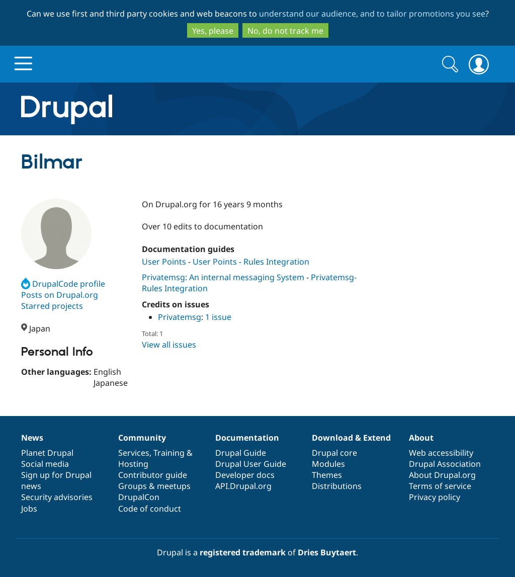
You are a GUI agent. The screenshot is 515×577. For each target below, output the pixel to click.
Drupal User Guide (250, 463)
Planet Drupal (47, 452)
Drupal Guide (240, 452)
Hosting (133, 463)
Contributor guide (152, 474)
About (421, 437)
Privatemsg (179, 316)
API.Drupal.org (243, 485)
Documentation (247, 437)
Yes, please (212, 30)
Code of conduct (149, 508)
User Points (165, 261)
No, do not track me (285, 30)
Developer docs (245, 474)
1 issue (218, 316)
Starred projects (52, 305)
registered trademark (243, 552)
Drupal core (334, 452)
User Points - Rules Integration (251, 261)
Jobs (29, 508)
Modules (328, 463)
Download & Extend (351, 437)
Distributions (337, 485)
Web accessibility (441, 452)
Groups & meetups (154, 485)
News (32, 437)
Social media (45, 463)
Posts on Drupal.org (59, 294)
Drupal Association (445, 463)
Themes (327, 474)
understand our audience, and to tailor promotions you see (372, 13)
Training (169, 452)
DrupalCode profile (63, 283)
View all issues (169, 344)
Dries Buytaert (327, 552)
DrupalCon (138, 497)
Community (142, 437)
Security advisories (57, 497)
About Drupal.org (442, 474)
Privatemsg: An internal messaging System (223, 277)
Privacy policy (434, 497)
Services (133, 452)
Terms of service (440, 485)
